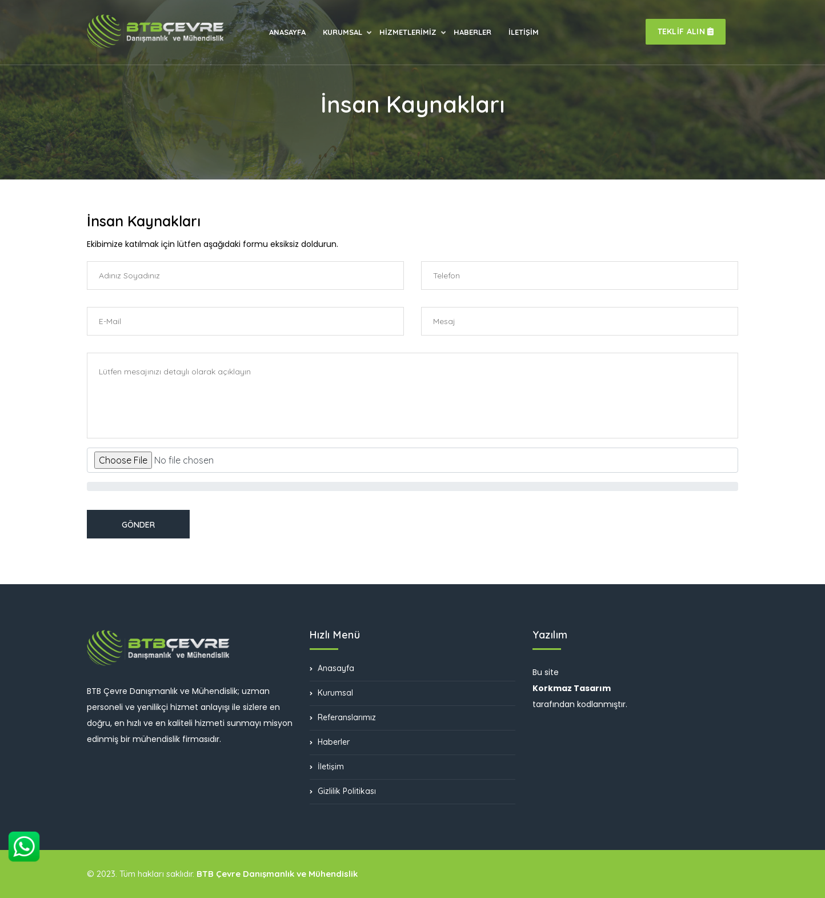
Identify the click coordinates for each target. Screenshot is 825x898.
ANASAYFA (287, 32)
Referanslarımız (343, 717)
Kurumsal (331, 693)
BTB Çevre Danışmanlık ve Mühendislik (277, 873)
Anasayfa (332, 668)
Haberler (330, 742)
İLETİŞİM (523, 32)
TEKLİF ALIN (686, 31)
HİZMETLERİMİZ (407, 33)
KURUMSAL (342, 33)
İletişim (327, 766)
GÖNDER (138, 525)
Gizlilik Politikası (343, 791)
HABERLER (472, 32)
